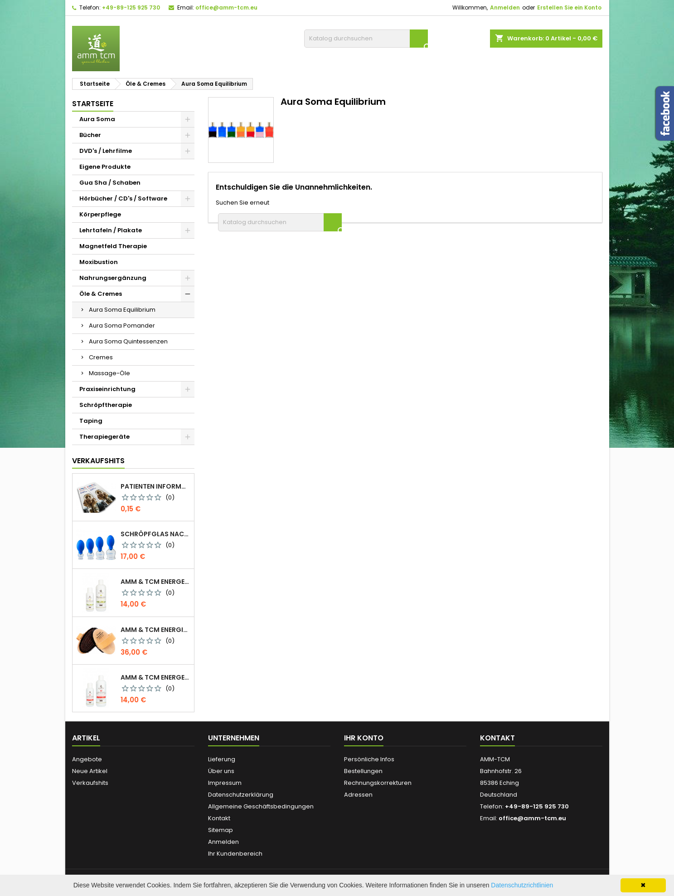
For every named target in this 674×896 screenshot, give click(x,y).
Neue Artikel (89, 771)
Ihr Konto (363, 738)
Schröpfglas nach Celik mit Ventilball (155, 534)
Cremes (101, 357)
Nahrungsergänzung (112, 278)
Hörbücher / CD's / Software (123, 198)
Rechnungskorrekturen (378, 782)
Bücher (90, 135)
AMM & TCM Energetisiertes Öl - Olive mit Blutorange (155, 677)
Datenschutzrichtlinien (522, 885)
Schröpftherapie (105, 405)
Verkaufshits (98, 460)
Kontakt (219, 818)
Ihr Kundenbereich (235, 853)
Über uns (221, 771)
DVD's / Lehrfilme (105, 151)
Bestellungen (363, 771)
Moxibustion (98, 262)
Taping (90, 420)
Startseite (92, 103)
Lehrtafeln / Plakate (110, 230)
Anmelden (505, 7)
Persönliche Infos (369, 759)
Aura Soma (97, 119)
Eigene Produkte (105, 166)
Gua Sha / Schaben (110, 182)
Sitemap (220, 830)
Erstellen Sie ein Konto (569, 7)
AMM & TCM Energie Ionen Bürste (155, 629)
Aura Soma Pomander (122, 325)
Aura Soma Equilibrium (122, 309)
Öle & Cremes (100, 293)
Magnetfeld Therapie (113, 246)
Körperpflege (100, 214)
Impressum (225, 782)
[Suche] (366, 38)
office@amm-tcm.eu (226, 7)
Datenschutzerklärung (240, 794)
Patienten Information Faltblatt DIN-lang (155, 486)
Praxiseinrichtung (107, 389)
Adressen (358, 794)
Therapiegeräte (104, 436)
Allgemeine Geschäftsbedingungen (261, 806)
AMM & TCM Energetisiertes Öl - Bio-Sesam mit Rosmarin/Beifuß (155, 581)
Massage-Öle (109, 373)
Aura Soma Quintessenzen (128, 341)
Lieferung (221, 759)
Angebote (87, 759)
